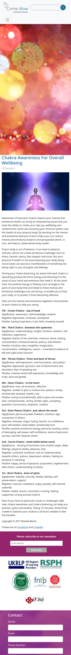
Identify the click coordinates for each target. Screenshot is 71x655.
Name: (11, 621)
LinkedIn (38, 527)
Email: (11, 633)
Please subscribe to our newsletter (36, 536)
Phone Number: (17, 645)
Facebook (22, 527)
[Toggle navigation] (7, 20)
